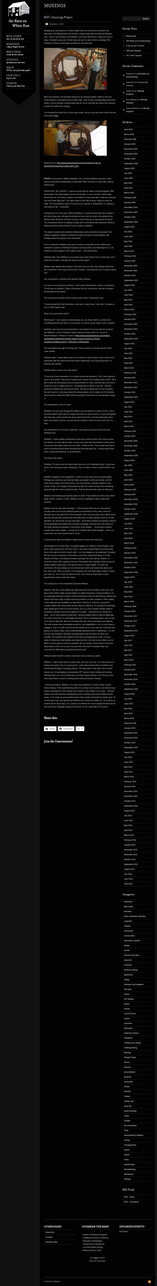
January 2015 (129, 786)
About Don (50, 1232)
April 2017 (128, 655)
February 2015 (130, 782)
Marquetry (128, 1028)
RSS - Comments (131, 1202)
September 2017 (131, 631)
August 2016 (129, 694)
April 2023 (128, 305)
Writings (14, 53)
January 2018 (129, 611)
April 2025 (128, 188)
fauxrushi (128, 960)
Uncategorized (130, 1145)
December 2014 (130, 791)
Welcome (15, 37)
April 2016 (128, 713)
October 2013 (129, 859)
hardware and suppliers (134, 984)
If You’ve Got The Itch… (136, 46)
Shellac (127, 1096)
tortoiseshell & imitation (133, 1135)
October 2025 (129, 159)
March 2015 (129, 777)
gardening (128, 975)
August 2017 (129, 636)
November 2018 (130, 563)
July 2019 (128, 524)
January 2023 (129, 319)
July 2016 (128, 699)
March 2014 (129, 835)
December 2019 (130, 499)
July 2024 (128, 232)
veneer (127, 1150)
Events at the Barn (132, 955)
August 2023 (129, 285)
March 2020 (129, 485)
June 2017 (128, 645)
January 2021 (129, 436)
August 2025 (129, 168)
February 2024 (130, 256)
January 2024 (129, 261)
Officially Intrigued (133, 51)
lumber (127, 1018)
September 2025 (131, 163)
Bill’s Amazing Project (58, 17)
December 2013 (130, 850)
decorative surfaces (132, 941)
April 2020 (128, 480)
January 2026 (129, 144)
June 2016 (128, 704)
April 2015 (128, 772)
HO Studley (129, 999)
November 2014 (130, 796)
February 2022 (130, 373)
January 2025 (129, 202)
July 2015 (128, 757)
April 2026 (128, 129)
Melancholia (131, 36)
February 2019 (130, 548)
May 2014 (128, 825)
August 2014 (129, 811)
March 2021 (129, 426)
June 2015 (128, 762)
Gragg (126, 979)
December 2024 (130, 207)
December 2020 (130, 441)
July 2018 (128, 582)
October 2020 (129, 451)
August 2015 (129, 752)
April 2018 (128, 597)
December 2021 (130, 382)
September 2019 (131, 514)
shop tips (128, 1106)
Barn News (128, 906)
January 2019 (129, 553)
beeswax (127, 911)
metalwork (128, 1038)
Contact (13, 76)
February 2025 (130, 198)
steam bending (130, 1111)
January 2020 (129, 494)
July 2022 (128, 348)
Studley (127, 1121)
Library (127, 1009)
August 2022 (129, 344)
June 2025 (128, 178)
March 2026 (129, 134)
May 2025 (128, 183)
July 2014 (128, 816)
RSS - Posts (129, 1197)
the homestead (130, 1125)
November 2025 (130, 154)
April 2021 (128, 421)
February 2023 (130, 314)
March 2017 (129, 660)
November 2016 (130, 679)
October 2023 (129, 275)
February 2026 (130, 139)
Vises (126, 1160)
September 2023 (131, 280)
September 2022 (131, 339)
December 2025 (130, 149)
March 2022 (129, 368)
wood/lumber (129, 1164)
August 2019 (129, 519)
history (127, 994)
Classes (127, 926)
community (128, 931)
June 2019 (128, 528)
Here (96, 1258)
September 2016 (131, 689)
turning (127, 1140)
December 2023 (130, 266)
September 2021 (131, 397)
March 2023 (129, 309)
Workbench (128, 1174)
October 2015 (129, 743)
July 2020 (128, 465)
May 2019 (128, 533)
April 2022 (128, 363)
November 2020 (130, 446)
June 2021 (128, 412)
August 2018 (129, 577)
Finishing (128, 965)
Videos (15, 84)
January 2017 (129, 670)
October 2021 (129, 392)
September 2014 (131, 806)
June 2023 (128, 295)
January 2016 (129, 728)
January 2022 (129, 378)
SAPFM (127, 1091)
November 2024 (130, 212)
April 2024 (128, 246)
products (127, 1077)
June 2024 (128, 236)
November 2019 (130, 504)
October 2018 (129, 567)
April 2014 (128, 830)
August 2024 (129, 227)
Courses (49, 1237)
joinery (127, 1004)
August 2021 (129, 402)
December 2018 (130, 558)
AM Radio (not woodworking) (138, 41)
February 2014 (130, 840)
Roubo (127, 1087)
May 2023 (128, 300)
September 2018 (131, 572)
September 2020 (131, 455)
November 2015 (130, 738)
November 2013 (130, 855)
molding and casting (132, 1043)
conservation (129, 936)
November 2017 (130, 621)
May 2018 (128, 592)
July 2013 (128, 874)
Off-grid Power (130, 1057)
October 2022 (129, 334)
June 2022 (128, 353)
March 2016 (129, 718)
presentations (129, 1072)
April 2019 (128, 538)
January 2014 (129, 845)
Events (15, 61)
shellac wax (129, 1101)
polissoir (127, 1067)
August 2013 (129, 869)
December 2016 (130, 674)
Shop (18, 69)
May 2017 (128, 650)
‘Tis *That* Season (134, 55)
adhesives (128, 902)
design (127, 945)
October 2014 (129, 801)
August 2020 (129, 460)
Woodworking (129, 1169)
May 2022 (128, 358)
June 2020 (128, 470)
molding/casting (130, 1048)
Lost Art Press (130, 1014)
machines (128, 1023)
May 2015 (128, 767)
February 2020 (130, 490)
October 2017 (129, 626)
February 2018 (130, 606)
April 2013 (128, 884)
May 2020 (128, 475)
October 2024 (129, 217)
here (56, 116)
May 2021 (128, 417)
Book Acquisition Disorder (135, 916)
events (127, 950)
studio (126, 1116)
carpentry (128, 921)
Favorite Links (51, 1242)
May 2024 (128, 241)
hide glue (128, 989)
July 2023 (128, 290)
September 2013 (131, 864)
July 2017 (128, 640)
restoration (128, 1082)
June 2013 (128, 879)
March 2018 (129, 601)
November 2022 (130, 329)
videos (127, 1155)
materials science (131, 1033)
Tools (126, 1130)
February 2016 (130, 723)
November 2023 (130, 271)
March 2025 (129, 193)
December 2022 (130, 324)
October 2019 (129, 509)
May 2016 (128, 709)
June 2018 (128, 587)
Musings (15, 45)
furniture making (131, 970)
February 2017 (130, 665)
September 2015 (131, 747)
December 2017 (130, 616)
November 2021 (130, 387)
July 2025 (128, 173)
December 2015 (130, 733)
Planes (127, 1062)
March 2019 (129, 543)
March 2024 (129, 251)
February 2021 (130, 431)
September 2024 (131, 222)
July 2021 (128, 407)
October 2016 (129, 684)
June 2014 (128, 820)
